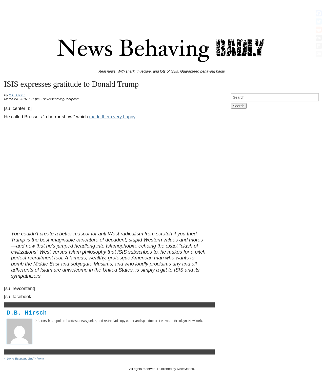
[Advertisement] (162, 13)
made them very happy (112, 116)
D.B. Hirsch (17, 95)
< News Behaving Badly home (24, 358)
